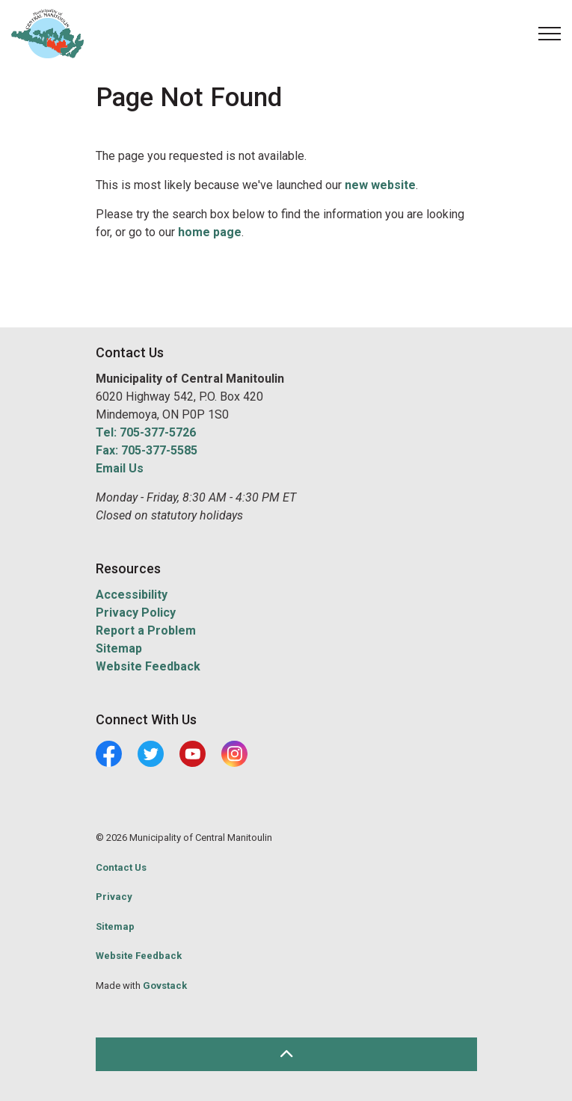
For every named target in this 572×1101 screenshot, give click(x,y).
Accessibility (131, 594)
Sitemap (119, 648)
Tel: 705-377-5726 (146, 432)
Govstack (165, 985)
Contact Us (121, 867)
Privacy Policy (136, 612)
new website (380, 185)
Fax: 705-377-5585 (146, 450)
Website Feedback (148, 666)
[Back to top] (286, 1054)
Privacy (114, 896)
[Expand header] (549, 33)
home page (210, 232)
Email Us (120, 468)
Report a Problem (146, 630)
